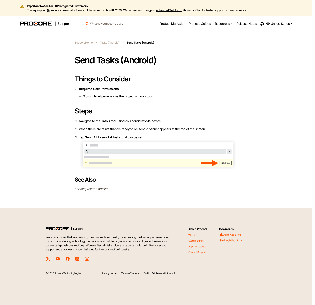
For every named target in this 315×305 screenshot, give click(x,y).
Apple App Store (230, 235)
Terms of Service (130, 273)
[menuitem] (171, 24)
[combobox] (108, 23)
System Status (196, 240)
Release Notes (247, 24)
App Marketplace (197, 246)
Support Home (84, 42)
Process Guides (200, 24)
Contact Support (197, 252)
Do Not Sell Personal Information (160, 273)
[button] (223, 24)
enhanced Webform (168, 10)
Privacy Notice (109, 273)
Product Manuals (171, 24)
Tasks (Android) (109, 42)
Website (192, 235)
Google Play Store (230, 240)
